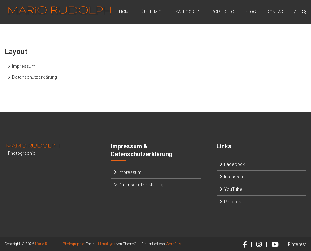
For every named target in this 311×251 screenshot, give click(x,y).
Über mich (153, 12)
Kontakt (276, 12)
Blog (250, 12)
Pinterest (233, 202)
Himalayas (106, 244)
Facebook (234, 164)
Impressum (23, 66)
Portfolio (222, 12)
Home (125, 12)
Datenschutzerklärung (34, 77)
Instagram (234, 177)
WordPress (174, 244)
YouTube (233, 189)
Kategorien (188, 12)
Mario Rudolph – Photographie (59, 244)
